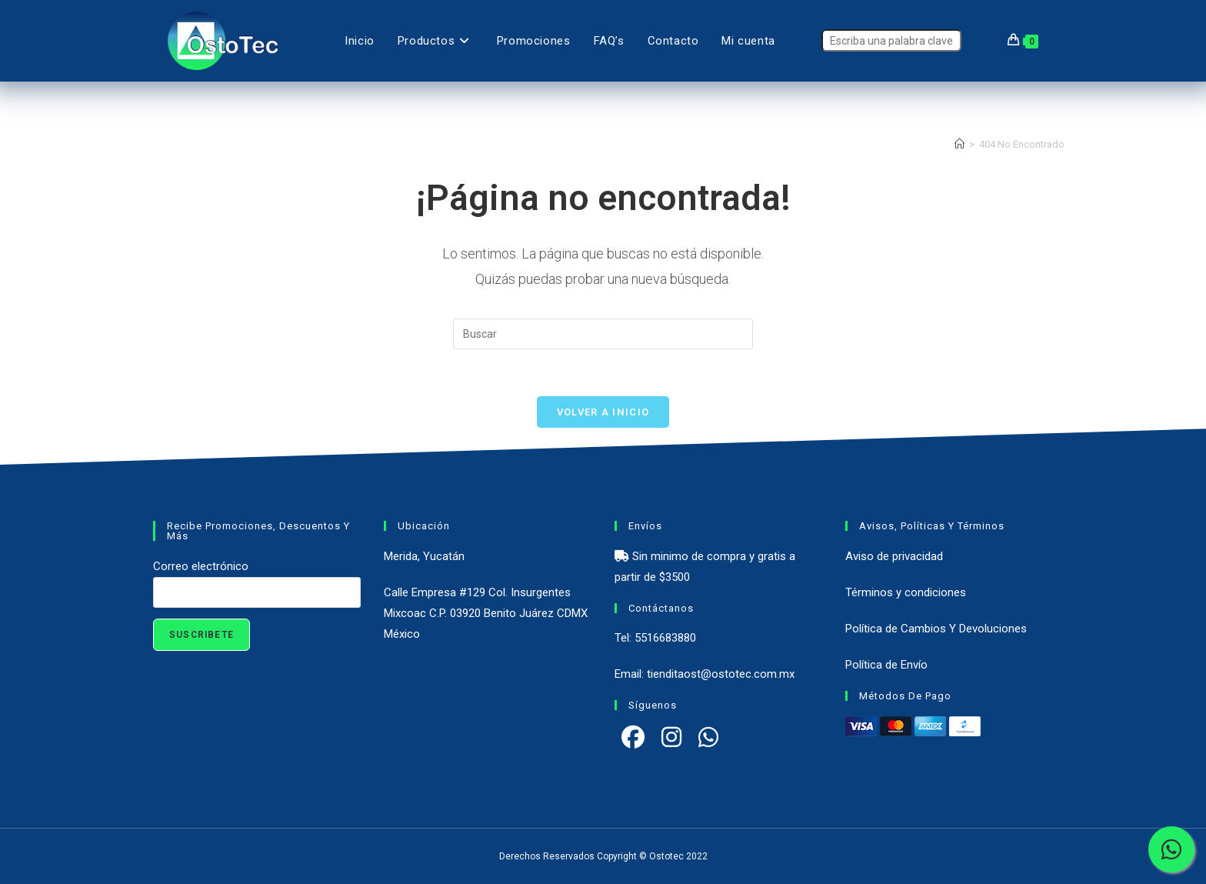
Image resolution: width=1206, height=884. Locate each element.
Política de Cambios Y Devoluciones (936, 628)
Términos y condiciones (905, 592)
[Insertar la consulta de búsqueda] (603, 334)
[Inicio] (959, 144)
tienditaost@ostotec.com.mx (721, 674)
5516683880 (665, 638)
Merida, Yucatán (424, 556)
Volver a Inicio (603, 412)
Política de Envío (886, 665)
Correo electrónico (200, 566)
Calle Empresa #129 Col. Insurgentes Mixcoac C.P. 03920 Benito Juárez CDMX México (486, 613)
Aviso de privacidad (894, 556)
